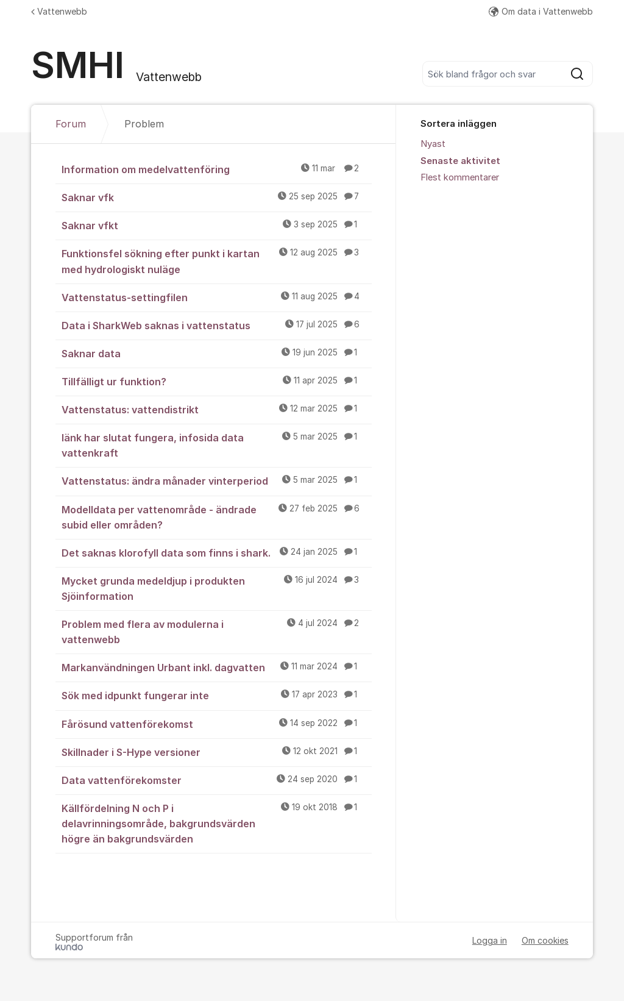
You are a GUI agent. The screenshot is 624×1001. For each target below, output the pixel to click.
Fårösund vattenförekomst (217, 723)
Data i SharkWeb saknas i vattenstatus (217, 325)
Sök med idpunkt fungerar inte (217, 695)
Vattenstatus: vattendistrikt (217, 409)
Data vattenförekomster (217, 779)
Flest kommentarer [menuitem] (459, 177)
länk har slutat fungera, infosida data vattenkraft (217, 444)
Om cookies (545, 940)
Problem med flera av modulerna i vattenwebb (217, 631)
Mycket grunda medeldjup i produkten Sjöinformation (217, 588)
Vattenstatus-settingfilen (217, 297)
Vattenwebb (59, 11)
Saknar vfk (217, 197)
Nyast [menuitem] (432, 143)
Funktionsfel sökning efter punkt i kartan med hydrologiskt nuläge (217, 260)
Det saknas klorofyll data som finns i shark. (217, 552)
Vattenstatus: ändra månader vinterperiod (217, 480)
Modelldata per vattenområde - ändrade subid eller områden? (217, 516)
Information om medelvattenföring (217, 169)
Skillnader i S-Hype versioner (217, 751)
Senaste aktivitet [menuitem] (460, 160)
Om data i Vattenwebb (541, 11)
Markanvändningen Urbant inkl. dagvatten (217, 667)
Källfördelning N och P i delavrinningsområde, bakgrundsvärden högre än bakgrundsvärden (217, 823)
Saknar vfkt (217, 225)
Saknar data (217, 353)
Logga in (489, 940)
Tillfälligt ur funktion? (217, 381)
